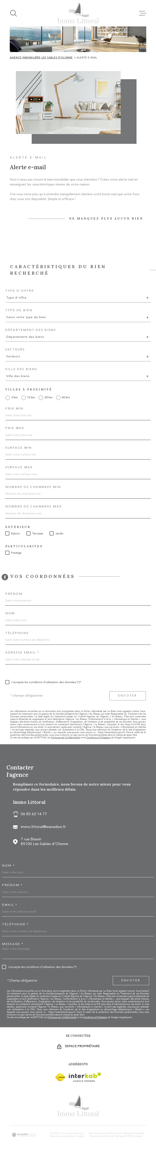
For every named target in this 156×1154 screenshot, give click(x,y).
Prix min (14, 408)
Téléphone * (15, 924)
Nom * (8, 865)
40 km (66, 397)
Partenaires (96, 1136)
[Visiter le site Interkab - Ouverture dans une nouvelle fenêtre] (60, 1077)
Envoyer (127, 695)
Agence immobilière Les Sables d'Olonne (41, 58)
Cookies (137, 1136)
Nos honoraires (97, 1133)
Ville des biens (21, 369)
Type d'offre (19, 291)
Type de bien (18, 310)
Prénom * (12, 885)
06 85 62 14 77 (34, 814)
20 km (48, 397)
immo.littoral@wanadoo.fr (43, 827)
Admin (108, 1136)
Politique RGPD (122, 1136)
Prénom (13, 594)
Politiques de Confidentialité (65, 738)
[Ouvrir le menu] (142, 13)
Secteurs (15, 349)
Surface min (18, 448)
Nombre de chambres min (33, 487)
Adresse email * (22, 652)
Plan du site (114, 1133)
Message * (12, 944)
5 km (14, 397)
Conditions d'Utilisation (98, 738)
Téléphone (17, 633)
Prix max (14, 428)
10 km (31, 397)
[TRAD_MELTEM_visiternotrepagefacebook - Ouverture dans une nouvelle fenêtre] (5, 577)
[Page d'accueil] (78, 13)
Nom (10, 613)
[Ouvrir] (13, 13)
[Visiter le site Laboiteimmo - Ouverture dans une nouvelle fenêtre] (24, 1135)
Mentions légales (133, 1133)
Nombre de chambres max (33, 506)
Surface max (19, 467)
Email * (9, 905)
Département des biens (30, 330)
